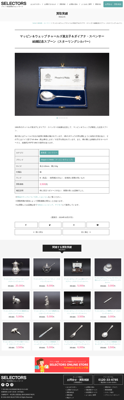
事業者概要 (108, 389)
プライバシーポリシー (112, 395)
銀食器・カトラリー (49, 153)
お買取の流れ (73, 4)
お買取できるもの (50, 4)
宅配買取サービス (91, 389)
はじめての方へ (36, 4)
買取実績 (62, 4)
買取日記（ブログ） (111, 387)
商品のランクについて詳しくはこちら (32, 197)
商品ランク (70, 397)
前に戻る (39, 232)
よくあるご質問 (86, 4)
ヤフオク (58, 205)
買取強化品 (70, 392)
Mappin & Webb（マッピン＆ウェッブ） (57, 160)
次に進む (84, 232)
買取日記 (98, 4)
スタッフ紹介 (109, 392)
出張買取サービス (91, 392)
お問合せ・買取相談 (113, 4)
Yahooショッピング (45, 205)
